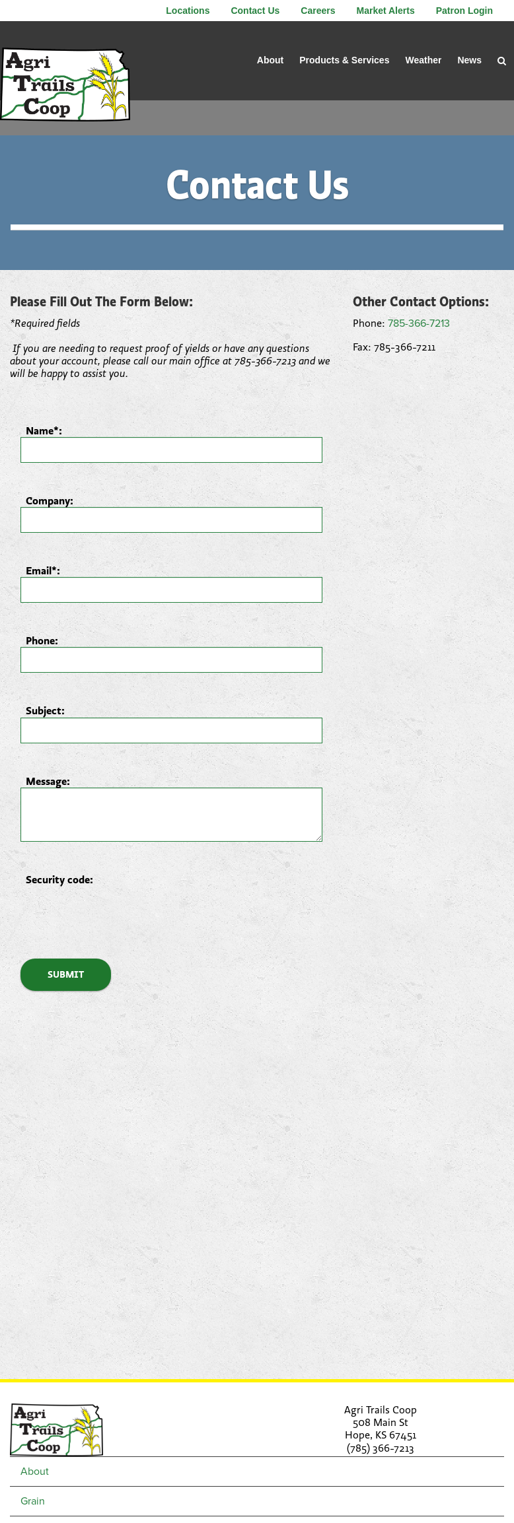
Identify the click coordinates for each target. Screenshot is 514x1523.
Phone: (42, 640)
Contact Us (255, 10)
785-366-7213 (419, 323)
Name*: (44, 430)
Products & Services (344, 60)
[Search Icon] (501, 61)
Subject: (45, 710)
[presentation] (120, 911)
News (469, 60)
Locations (187, 10)
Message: (48, 781)
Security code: (59, 879)
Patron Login (464, 10)
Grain (32, 1501)
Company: (49, 500)
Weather (423, 60)
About (270, 60)
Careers (318, 10)
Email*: (43, 570)
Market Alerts (385, 10)
